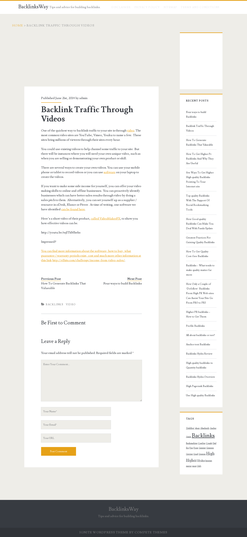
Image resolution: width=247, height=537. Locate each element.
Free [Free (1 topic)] (205, 410)
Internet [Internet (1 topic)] (204, 423)
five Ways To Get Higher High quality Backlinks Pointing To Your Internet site (198, 163)
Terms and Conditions (200, 7)
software (96, 172)
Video (66, 304)
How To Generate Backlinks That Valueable (59, 286)
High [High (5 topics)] (214, 416)
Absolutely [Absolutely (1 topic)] (200, 395)
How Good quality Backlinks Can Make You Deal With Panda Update (200, 200)
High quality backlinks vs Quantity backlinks (200, 333)
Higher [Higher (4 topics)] (187, 423)
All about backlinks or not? (196, 302)
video (126, 130)
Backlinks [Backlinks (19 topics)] (193, 403)
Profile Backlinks (191, 293)
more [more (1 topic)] (216, 423)
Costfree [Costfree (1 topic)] (185, 410)
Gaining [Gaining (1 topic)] (216, 410)
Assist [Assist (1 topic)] (215, 395)
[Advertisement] (91, 59)
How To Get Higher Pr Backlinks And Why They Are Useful (200, 147)
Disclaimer (121, 7)
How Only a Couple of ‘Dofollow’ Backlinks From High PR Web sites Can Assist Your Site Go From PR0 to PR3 (200, 263)
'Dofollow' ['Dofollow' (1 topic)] (186, 395)
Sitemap (170, 7)
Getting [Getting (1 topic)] (193, 417)
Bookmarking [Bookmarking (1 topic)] (211, 404)
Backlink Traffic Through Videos (200, 121)
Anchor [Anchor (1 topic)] (209, 395)
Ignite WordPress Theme (104, 532)
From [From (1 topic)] (210, 410)
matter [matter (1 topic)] (211, 423)
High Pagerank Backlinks (195, 353)
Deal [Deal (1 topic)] (198, 410)
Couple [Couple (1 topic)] (192, 410)
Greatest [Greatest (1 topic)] (205, 417)
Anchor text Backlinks (194, 311)
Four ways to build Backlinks (127, 283)
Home (23, 25)
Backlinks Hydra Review (195, 321)
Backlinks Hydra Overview (196, 344)
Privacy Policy (147, 7)
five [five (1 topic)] (201, 410)
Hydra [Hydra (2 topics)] (196, 423)
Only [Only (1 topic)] (184, 429)
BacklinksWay (33, 6)
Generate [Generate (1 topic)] (185, 417)
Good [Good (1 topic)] (199, 417)
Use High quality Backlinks (196, 363)
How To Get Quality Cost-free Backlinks (199, 231)
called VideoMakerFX (101, 219)
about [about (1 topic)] (193, 395)
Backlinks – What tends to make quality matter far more (199, 245)
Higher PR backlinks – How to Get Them (200, 282)
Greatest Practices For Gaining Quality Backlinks (199, 217)
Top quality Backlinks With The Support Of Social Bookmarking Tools (199, 182)
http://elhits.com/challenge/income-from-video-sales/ (73, 260)
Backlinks (50, 304)
